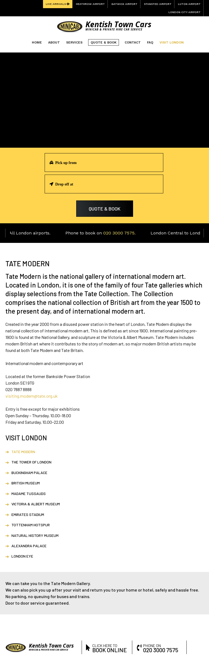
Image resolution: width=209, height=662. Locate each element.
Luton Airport (189, 3)
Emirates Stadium (27, 514)
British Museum (25, 483)
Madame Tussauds (28, 493)
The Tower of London (31, 462)
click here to (110, 647)
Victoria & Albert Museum (35, 504)
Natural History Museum (35, 535)
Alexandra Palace (29, 545)
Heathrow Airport (90, 3)
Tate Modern (23, 451)
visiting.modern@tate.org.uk (31, 395)
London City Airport (184, 12)
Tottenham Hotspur (30, 524)
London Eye (22, 556)
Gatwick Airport (124, 3)
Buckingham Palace (29, 472)
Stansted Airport (157, 3)
